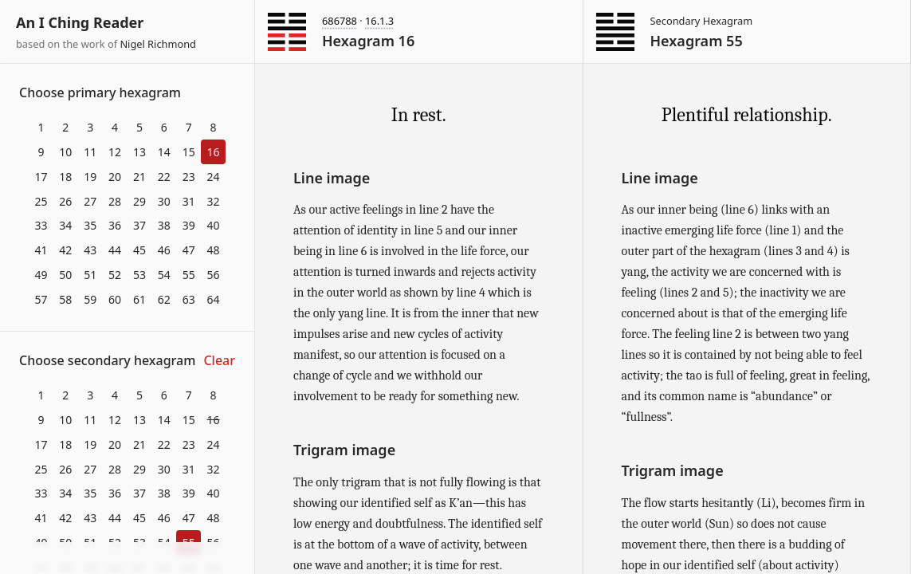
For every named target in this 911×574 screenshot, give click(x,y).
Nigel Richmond (158, 44)
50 (65, 274)
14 (164, 151)
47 (189, 250)
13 (139, 151)
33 (40, 225)
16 (213, 151)
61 (139, 299)
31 (189, 201)
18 (65, 176)
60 (114, 299)
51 (90, 274)
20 (114, 176)
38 (164, 225)
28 (114, 201)
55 (189, 274)
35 (90, 225)
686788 (339, 21)
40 (213, 225)
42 (65, 250)
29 (139, 201)
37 (139, 225)
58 (65, 299)
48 (213, 250)
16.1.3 (379, 21)
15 (189, 151)
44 (114, 250)
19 (90, 176)
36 (114, 225)
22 (164, 176)
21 (139, 176)
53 (139, 274)
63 (189, 299)
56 (213, 274)
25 (40, 201)
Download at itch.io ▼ (127, 558)
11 (90, 151)
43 (90, 250)
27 (90, 201)
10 (65, 151)
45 (139, 250)
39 (189, 225)
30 (164, 201)
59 (90, 299)
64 (213, 299)
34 (65, 225)
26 (65, 201)
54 (164, 274)
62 (164, 299)
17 (40, 176)
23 (189, 176)
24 (213, 176)
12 (114, 151)
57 (40, 299)
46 (164, 250)
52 (114, 274)
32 (213, 201)
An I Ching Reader (79, 22)
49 (40, 274)
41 (40, 250)
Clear (219, 360)
